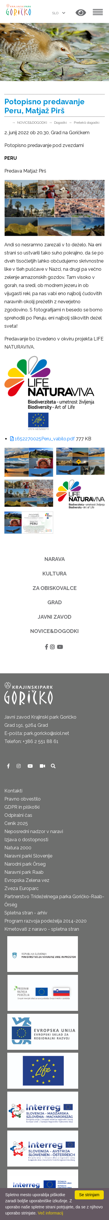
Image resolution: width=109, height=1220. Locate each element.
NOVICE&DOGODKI (32, 123)
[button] (81, 13)
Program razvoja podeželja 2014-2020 (45, 921)
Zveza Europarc (21, 888)
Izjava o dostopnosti (26, 839)
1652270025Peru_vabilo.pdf (42, 439)
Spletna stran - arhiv (25, 913)
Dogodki (60, 123)
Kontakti (13, 791)
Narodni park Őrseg (25, 864)
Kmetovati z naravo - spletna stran (41, 929)
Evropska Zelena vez (26, 880)
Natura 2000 (17, 848)
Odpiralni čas (18, 815)
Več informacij (50, 1213)
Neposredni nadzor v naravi (33, 831)
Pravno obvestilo (22, 799)
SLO (55, 13)
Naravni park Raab (24, 872)
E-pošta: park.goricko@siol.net (36, 733)
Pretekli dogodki (86, 123)
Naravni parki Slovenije (28, 856)
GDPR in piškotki (22, 807)
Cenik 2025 (16, 823)
